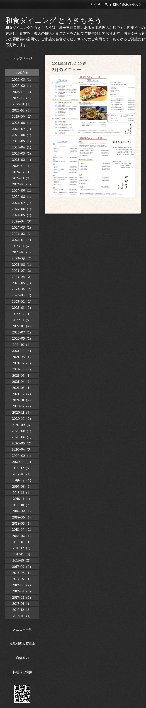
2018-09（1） (22, 511)
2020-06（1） (22, 437)
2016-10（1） (22, 616)
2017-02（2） (22, 597)
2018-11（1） (22, 499)
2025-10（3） (22, 110)
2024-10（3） (22, 184)
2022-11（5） (22, 320)
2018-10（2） (22, 505)
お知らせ (22, 72)
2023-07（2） (22, 271)
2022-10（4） (22, 326)
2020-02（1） (22, 456)
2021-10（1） (22, 345)
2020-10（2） (22, 418)
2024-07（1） (22, 203)
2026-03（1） (22, 79)
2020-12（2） (22, 406)
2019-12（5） (22, 468)
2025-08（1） (22, 123)
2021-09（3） (22, 351)
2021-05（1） (22, 375)
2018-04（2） (22, 529)
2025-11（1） (22, 104)
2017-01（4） (22, 604)
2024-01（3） (22, 240)
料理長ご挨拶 (22, 672)
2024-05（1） (22, 215)
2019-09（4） (22, 480)
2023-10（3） (22, 252)
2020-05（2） (22, 443)
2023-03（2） (22, 295)
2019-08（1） (22, 486)
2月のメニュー (66, 69)
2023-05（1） (22, 283)
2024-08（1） (22, 197)
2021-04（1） (22, 382)
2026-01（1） (22, 92)
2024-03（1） (22, 227)
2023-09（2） (22, 258)
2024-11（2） (22, 178)
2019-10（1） (22, 474)
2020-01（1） (22, 462)
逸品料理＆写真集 (22, 644)
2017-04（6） (22, 591)
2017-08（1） (22, 573)
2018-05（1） (22, 523)
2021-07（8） (22, 363)
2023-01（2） (22, 308)
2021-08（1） (22, 357)
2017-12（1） (22, 548)
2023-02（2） (22, 301)
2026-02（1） (22, 86)
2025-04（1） (22, 147)
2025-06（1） (22, 135)
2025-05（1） (22, 141)
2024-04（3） (22, 221)
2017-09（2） (22, 567)
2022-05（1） (22, 338)
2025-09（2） (22, 116)
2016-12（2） (22, 610)
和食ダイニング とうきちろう (53, 20)
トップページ (22, 58)
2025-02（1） (22, 160)
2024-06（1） (22, 209)
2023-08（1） (22, 264)
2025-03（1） (22, 153)
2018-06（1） (22, 517)
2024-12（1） (22, 172)
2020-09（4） (22, 425)
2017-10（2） (22, 560)
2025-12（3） (22, 98)
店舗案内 (22, 658)
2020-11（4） (22, 412)
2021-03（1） (22, 388)
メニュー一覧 (22, 629)
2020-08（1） (22, 431)
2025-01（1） (22, 166)
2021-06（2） (22, 369)
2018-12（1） (22, 493)
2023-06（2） (22, 277)
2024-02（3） (22, 234)
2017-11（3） (22, 554)
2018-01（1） (22, 542)
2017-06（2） (22, 585)
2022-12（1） (22, 314)
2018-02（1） (22, 536)
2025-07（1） (22, 129)
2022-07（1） (22, 332)
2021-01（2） (22, 400)
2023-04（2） (22, 289)
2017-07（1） (22, 579)
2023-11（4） (22, 246)
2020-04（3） (22, 449)
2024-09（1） (22, 190)
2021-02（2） (22, 394)
